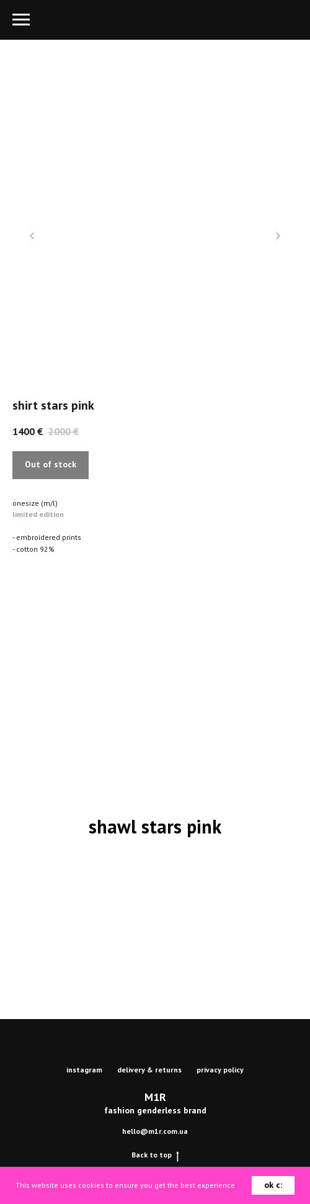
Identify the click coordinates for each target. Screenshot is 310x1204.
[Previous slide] (32, 235)
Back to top (155, 1155)
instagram (84, 1069)
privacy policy (220, 1069)
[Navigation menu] (21, 20)
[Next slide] (277, 235)
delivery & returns (149, 1069)
